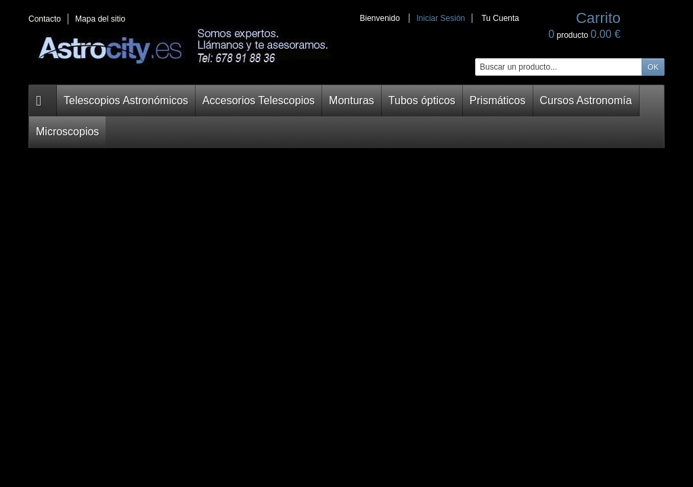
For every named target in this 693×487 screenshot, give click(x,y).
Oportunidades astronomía (99, 460)
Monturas (308, 101)
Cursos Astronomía (512, 101)
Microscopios (590, 101)
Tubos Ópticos (75, 387)
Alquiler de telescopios (91, 478)
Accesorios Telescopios (228, 101)
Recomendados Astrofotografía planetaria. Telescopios (360, 391)
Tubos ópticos (370, 101)
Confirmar (141, 251)
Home (195, 129)
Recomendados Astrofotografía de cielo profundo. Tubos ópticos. (239, 391)
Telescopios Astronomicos (98, 332)
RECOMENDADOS (252, 129)
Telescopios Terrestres (91, 441)
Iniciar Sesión (440, 18)
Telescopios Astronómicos (116, 101)
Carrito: (63, 137)
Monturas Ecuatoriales (91, 368)
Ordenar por (210, 422)
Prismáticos (436, 101)
